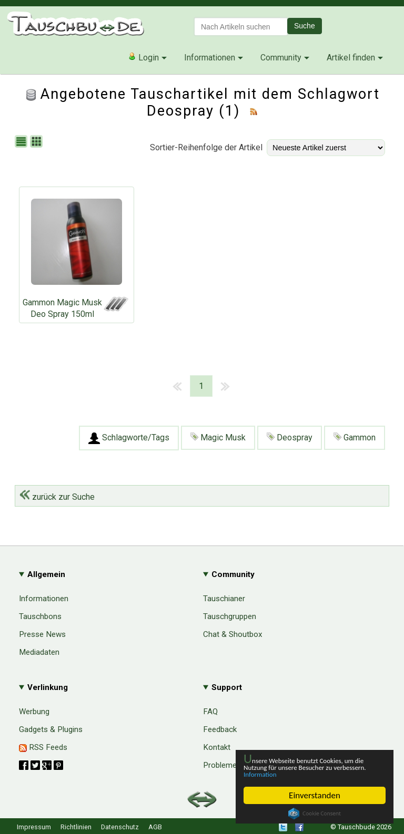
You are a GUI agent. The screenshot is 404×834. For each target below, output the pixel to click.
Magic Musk (218, 437)
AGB (155, 827)
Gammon (355, 437)
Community (280, 58)
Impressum (34, 827)
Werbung (34, 711)
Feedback (220, 729)
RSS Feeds (43, 747)
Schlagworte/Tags (128, 438)
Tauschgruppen (229, 616)
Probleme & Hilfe (232, 765)
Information (309, 773)
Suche (304, 26)
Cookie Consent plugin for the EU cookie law (314, 813)
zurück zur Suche (57, 497)
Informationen (209, 58)
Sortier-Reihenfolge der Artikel (206, 147)
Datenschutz (120, 827)
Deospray (289, 437)
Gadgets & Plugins (51, 729)
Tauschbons (40, 616)
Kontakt (216, 747)
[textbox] (241, 26)
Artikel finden (351, 58)
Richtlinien (76, 827)
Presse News (42, 634)
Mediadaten (39, 652)
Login (143, 57)
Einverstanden (314, 795)
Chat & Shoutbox (232, 634)
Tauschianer (224, 598)
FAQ (210, 711)
